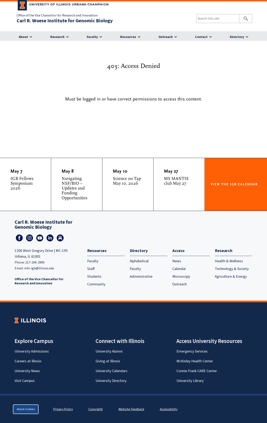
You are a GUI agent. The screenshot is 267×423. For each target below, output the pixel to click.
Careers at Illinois (28, 361)
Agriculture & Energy (231, 276)
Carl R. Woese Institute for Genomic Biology (65, 20)
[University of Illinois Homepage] (30, 320)
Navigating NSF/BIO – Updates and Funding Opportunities (74, 188)
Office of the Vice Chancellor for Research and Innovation (57, 15)
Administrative (141, 276)
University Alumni (109, 351)
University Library (190, 380)
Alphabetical (139, 261)
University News (27, 371)
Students (94, 276)
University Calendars (111, 371)
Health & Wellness (229, 261)
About (23, 37)
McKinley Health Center (194, 361)
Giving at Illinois (108, 361)
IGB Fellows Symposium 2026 (22, 183)
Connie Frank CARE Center (196, 371)
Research (57, 37)
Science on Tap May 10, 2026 (127, 181)
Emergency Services (192, 351)
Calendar (179, 268)
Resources (128, 37)
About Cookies (26, 409)
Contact (201, 37)
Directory (237, 37)
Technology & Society (232, 268)
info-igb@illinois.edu (39, 268)
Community (96, 284)
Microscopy (181, 276)
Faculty (92, 37)
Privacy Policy (63, 409)
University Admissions (32, 351)
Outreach (166, 37)
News (176, 261)
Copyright (95, 409)
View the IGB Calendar (234, 184)
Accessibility (169, 409)
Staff (91, 268)
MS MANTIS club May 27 (176, 181)
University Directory (111, 380)
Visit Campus (25, 380)
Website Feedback (131, 409)
